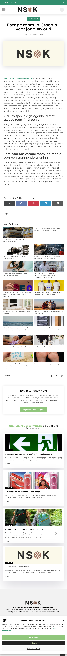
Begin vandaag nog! (33, 390)
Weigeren (33, 643)
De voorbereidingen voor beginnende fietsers (24, 529)
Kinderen (33, 19)
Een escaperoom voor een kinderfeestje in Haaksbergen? (28, 454)
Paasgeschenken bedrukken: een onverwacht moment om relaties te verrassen (15, 366)
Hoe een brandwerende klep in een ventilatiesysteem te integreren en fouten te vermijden (48, 330)
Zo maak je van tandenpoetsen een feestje (22, 492)
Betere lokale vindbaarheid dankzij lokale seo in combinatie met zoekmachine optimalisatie (17, 294)
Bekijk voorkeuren (33, 649)
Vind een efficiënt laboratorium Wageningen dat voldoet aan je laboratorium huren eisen (44, 275)
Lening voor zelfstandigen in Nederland (16, 347)
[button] (63, 620)
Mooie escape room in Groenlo (18, 78)
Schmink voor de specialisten (17, 567)
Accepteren (33, 637)
